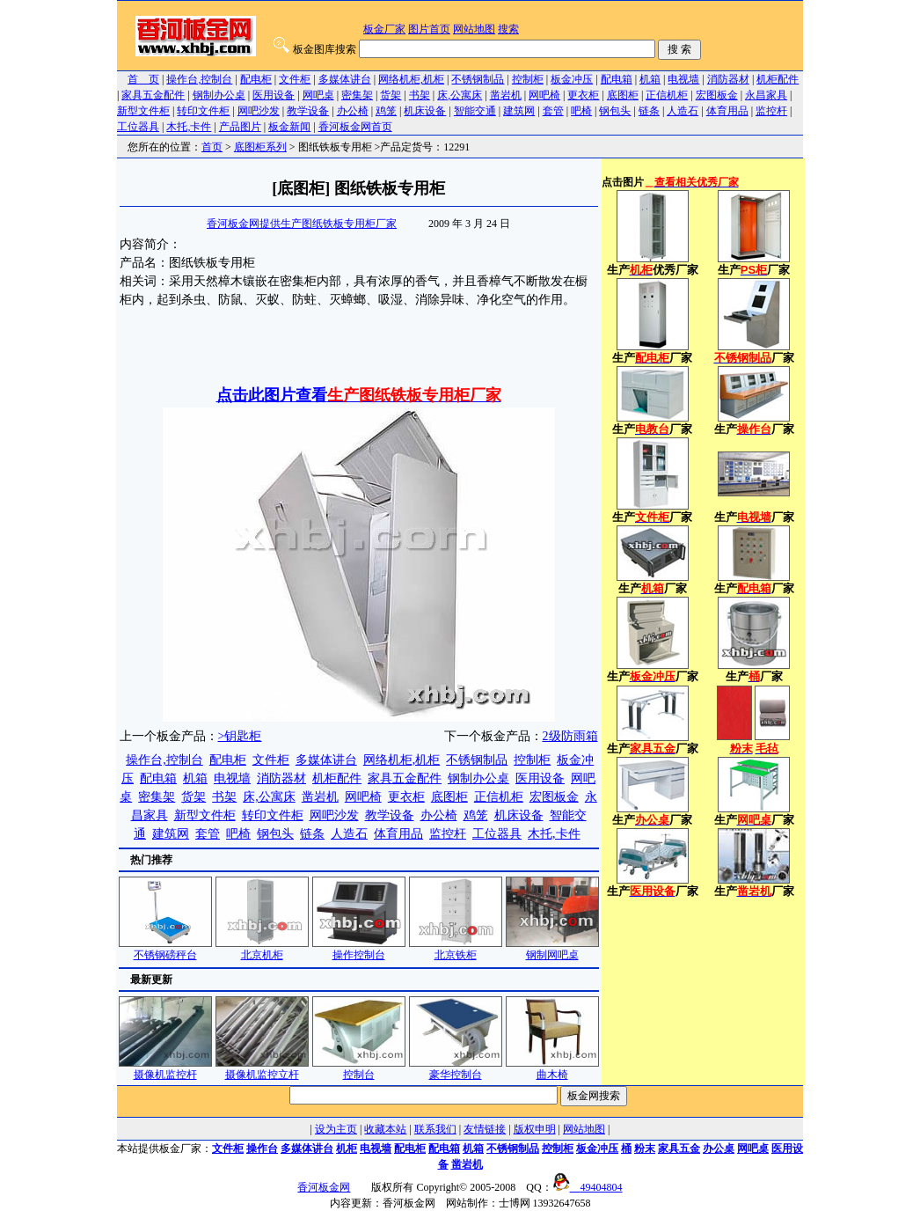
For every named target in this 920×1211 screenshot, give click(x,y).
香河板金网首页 (355, 127)
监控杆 (771, 111)
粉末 (644, 1148)
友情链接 (485, 1129)
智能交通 (475, 111)
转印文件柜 (203, 111)
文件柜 (294, 79)
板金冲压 (572, 79)
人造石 (682, 111)
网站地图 (474, 29)
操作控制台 (358, 949)
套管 (553, 111)
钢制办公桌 (219, 95)
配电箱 (616, 79)
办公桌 (718, 1148)
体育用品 (727, 111)
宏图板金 (717, 95)
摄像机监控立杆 (262, 1069)
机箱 (650, 79)
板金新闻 (289, 127)
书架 (419, 95)
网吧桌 (318, 95)
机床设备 (425, 111)
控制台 (358, 1069)
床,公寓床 (459, 95)
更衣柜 (583, 95)
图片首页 (429, 29)
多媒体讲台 (344, 79)
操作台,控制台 (199, 79)
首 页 (143, 79)
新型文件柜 (143, 111)
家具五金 (679, 1148)
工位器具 (138, 127)
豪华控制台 (455, 1069)
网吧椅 (544, 95)
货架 (390, 95)
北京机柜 (262, 949)
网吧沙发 (258, 111)
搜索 (508, 29)
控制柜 (528, 79)
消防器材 (728, 79)
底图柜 (623, 95)
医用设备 (273, 95)
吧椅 (581, 111)
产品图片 (240, 127)
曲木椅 (552, 1069)
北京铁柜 (455, 949)
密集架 (357, 95)
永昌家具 (766, 95)
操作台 (262, 1148)
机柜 (346, 1148)
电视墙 (683, 79)
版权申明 (535, 1129)
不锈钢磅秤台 (165, 949)
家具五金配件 (153, 95)
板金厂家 (384, 29)
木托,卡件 (188, 127)
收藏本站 (385, 1129)
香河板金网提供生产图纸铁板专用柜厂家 (302, 223)
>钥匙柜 (240, 736)
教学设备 (308, 111)
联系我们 (435, 1129)
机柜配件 (777, 79)
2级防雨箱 (570, 736)
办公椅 (353, 111)
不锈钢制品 (477, 79)
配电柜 (256, 79)
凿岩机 (506, 95)
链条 (649, 111)
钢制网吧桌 (552, 949)
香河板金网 (323, 1187)
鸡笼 (386, 111)
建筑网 (519, 111)
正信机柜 (667, 95)
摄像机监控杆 (165, 1069)
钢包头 (615, 111)
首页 (212, 147)
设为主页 (336, 1129)
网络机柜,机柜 (411, 79)
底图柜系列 (260, 147)
